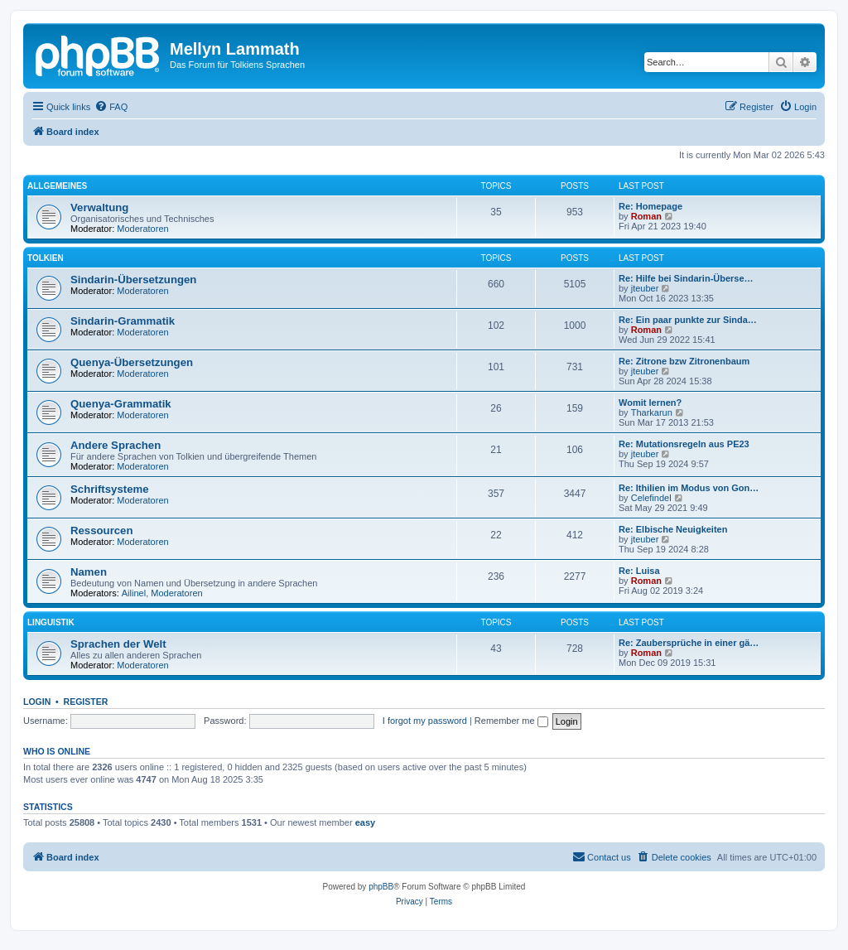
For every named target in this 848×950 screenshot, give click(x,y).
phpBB (381, 886)
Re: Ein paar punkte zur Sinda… (688, 320)
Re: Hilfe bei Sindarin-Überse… (686, 278)
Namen (88, 572)
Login (37, 701)
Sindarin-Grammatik (122, 321)
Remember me (511, 721)
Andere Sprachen (115, 445)
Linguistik (51, 622)
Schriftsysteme (109, 489)
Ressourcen (101, 530)
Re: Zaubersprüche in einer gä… (689, 643)
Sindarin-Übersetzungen (133, 279)
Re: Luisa (639, 571)
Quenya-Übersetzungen (131, 362)
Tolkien (45, 258)
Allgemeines (57, 185)
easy (365, 822)
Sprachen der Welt (118, 644)
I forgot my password (425, 721)
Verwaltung (99, 207)
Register (86, 701)
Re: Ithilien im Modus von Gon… (689, 488)
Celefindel (651, 498)
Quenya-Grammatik (120, 404)
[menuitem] (111, 107)
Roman (646, 216)
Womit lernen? (650, 402)
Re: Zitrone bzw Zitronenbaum (684, 361)
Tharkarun (651, 412)
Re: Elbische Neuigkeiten (673, 529)
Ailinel (134, 593)
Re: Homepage (650, 206)
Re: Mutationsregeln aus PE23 (684, 444)
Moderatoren (142, 229)
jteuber (645, 288)
